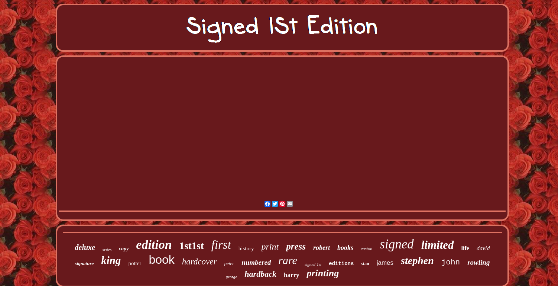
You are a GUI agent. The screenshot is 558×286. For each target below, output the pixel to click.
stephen (417, 260)
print (270, 246)
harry (291, 275)
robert (321, 247)
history (246, 248)
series (107, 250)
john (450, 262)
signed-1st (313, 264)
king (111, 260)
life (465, 248)
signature (84, 263)
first (221, 244)
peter (229, 263)
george (231, 276)
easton (366, 248)
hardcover (199, 261)
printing (322, 273)
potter (134, 263)
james (385, 262)
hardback (260, 274)
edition (154, 244)
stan (365, 263)
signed (396, 244)
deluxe (85, 247)
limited (437, 244)
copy (124, 248)
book (161, 259)
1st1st (191, 245)
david (483, 248)
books (345, 247)
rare (287, 260)
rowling (478, 262)
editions (341, 264)
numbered (256, 262)
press (296, 246)
